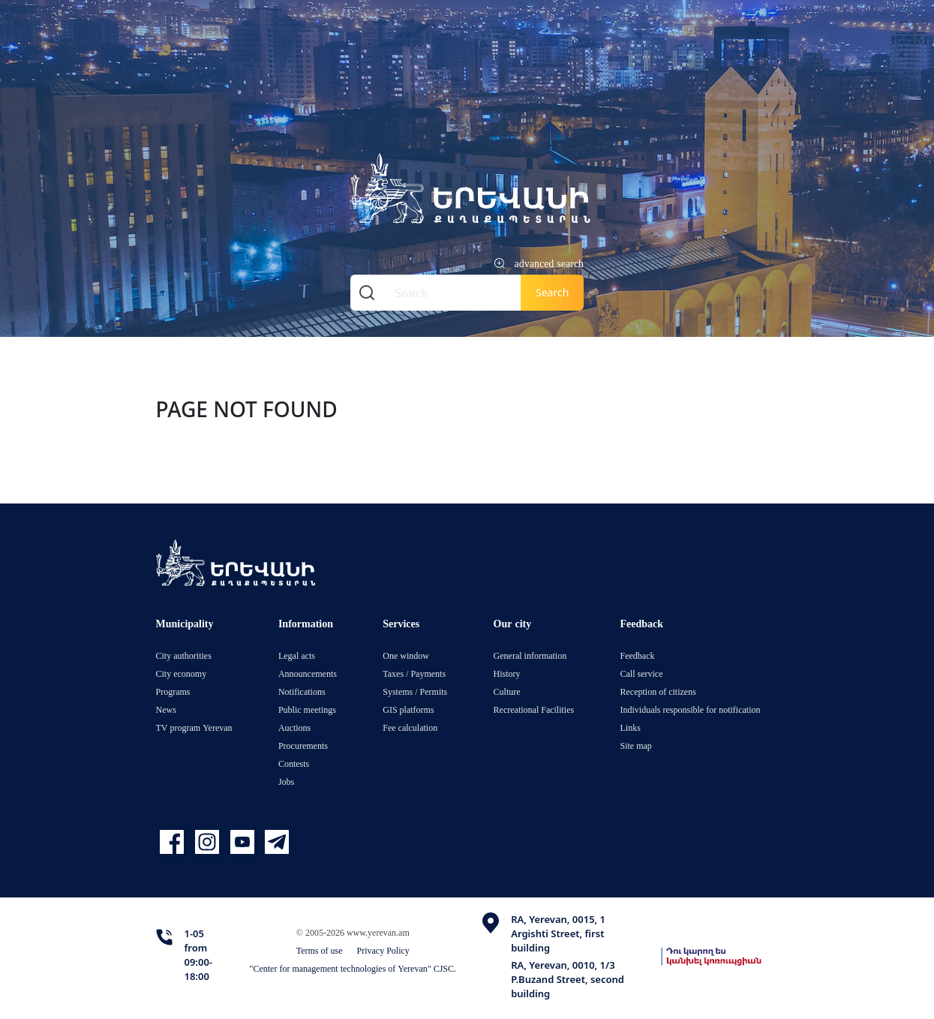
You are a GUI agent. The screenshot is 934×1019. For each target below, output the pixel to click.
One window (406, 655)
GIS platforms (408, 709)
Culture (507, 691)
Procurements (303, 745)
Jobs (286, 781)
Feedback (637, 655)
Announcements (307, 673)
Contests (293, 763)
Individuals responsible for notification (690, 709)
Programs (173, 691)
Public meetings (307, 709)
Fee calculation (410, 727)
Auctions (294, 727)
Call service (641, 673)
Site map (636, 745)
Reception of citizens (658, 691)
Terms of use (319, 950)
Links (630, 727)
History (507, 673)
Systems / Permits (415, 691)
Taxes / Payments (414, 673)
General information (530, 655)
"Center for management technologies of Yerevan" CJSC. (353, 968)
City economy (181, 673)
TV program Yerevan (194, 727)
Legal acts (296, 655)
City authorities (184, 655)
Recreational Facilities (534, 709)
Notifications (302, 691)
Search (552, 292)
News (166, 709)
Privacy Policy (383, 950)
